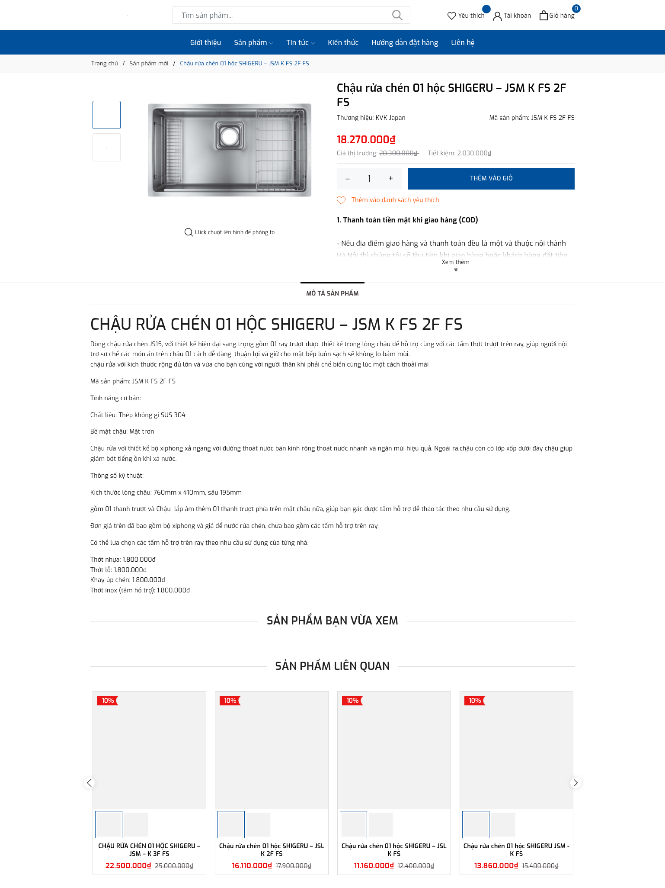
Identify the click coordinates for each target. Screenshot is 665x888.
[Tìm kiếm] (397, 15)
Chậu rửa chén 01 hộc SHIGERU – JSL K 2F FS (271, 850)
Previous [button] (89, 783)
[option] (229, 151)
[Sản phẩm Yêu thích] (466, 15)
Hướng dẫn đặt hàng (405, 42)
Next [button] (575, 783)
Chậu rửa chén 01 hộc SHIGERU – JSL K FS (394, 850)
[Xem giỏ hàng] (557, 15)
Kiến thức (343, 42)
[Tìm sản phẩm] (291, 15)
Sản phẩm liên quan (332, 666)
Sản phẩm (254, 43)
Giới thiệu (205, 42)
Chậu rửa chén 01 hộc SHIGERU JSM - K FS (516, 850)
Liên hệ (463, 42)
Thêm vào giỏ (491, 178)
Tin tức (300, 43)
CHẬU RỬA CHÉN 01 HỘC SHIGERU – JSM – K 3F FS (150, 850)
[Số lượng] (369, 179)
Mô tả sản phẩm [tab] (332, 294)
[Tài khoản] (512, 15)
